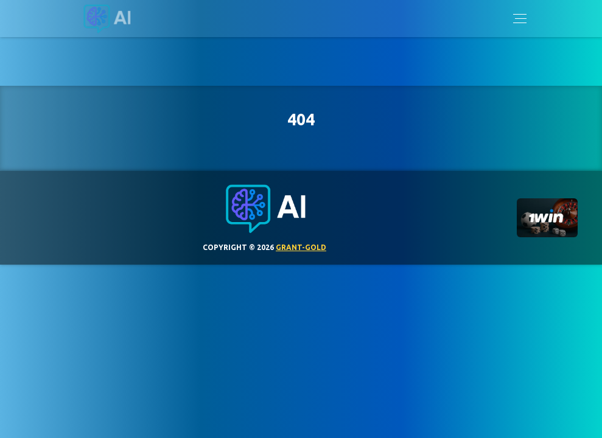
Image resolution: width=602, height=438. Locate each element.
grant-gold (301, 247)
